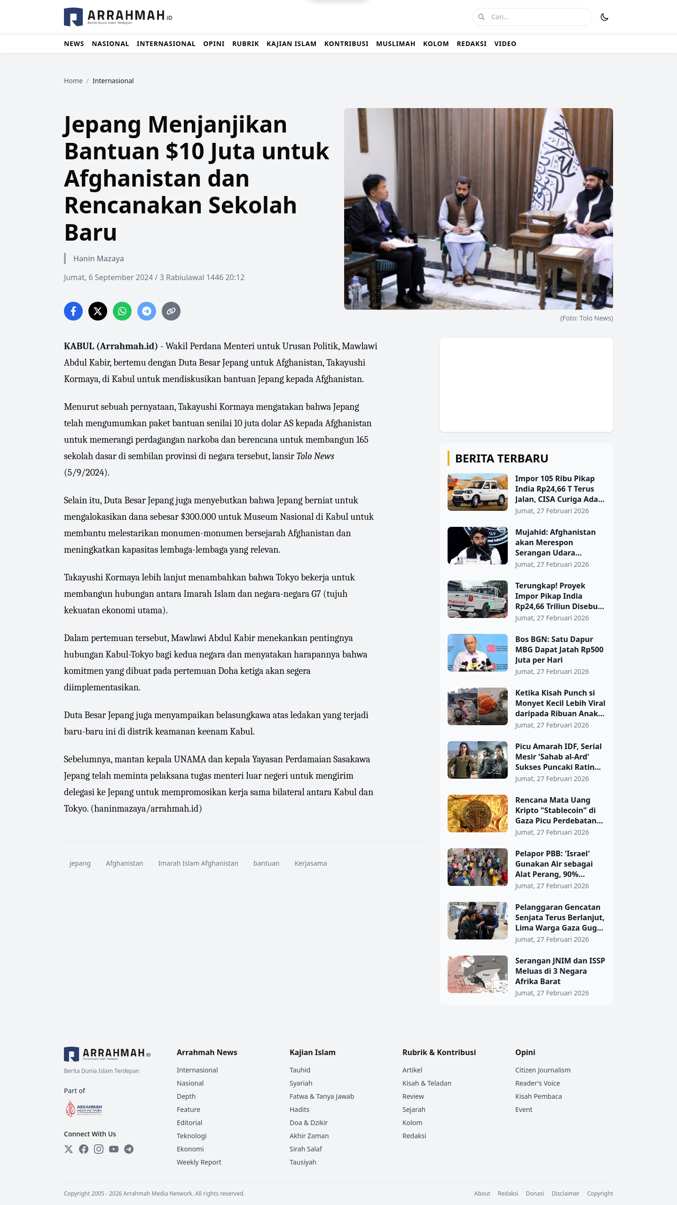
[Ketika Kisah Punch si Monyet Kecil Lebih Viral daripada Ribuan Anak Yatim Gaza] (527, 709)
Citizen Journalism (543, 1069)
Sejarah (413, 1109)
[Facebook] (83, 1149)
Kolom (412, 1122)
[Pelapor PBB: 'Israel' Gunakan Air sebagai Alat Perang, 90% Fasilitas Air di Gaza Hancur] (527, 869)
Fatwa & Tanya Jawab (322, 1096)
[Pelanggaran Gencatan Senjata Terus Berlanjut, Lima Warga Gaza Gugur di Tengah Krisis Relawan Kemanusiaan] (527, 923)
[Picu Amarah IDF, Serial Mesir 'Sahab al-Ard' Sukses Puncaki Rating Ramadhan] (527, 762)
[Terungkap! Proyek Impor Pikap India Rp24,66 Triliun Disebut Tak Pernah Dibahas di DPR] (527, 601)
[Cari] (481, 17)
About (482, 1193)
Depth (186, 1096)
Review (413, 1096)
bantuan (266, 863)
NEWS (74, 43)
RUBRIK (245, 43)
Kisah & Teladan (426, 1083)
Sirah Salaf (306, 1148)
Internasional (197, 1069)
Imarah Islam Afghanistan (198, 863)
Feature (188, 1109)
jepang (80, 863)
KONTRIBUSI (346, 43)
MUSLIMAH (396, 43)
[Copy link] (171, 311)
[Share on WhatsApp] (122, 311)
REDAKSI (472, 43)
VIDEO (506, 43)
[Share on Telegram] (146, 311)
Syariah (301, 1083)
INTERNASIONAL (166, 43)
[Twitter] (68, 1149)
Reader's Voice (537, 1083)
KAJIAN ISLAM (292, 43)
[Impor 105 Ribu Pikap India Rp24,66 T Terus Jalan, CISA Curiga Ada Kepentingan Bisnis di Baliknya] (527, 494)
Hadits (299, 1109)
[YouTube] (113, 1149)
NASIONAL (110, 43)
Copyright (600, 1193)
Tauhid (300, 1069)
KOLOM (436, 43)
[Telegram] (129, 1149)
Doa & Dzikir (309, 1122)
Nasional (190, 1083)
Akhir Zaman (309, 1135)
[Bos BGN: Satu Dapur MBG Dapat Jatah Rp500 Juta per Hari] (527, 655)
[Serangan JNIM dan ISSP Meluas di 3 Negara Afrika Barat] (527, 976)
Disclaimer (565, 1193)
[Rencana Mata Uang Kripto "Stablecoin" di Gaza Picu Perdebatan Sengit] (527, 816)
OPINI (214, 43)
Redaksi (414, 1135)
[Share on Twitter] (97, 311)
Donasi (535, 1193)
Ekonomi (190, 1148)
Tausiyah (303, 1162)
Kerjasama (310, 863)
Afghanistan (124, 863)
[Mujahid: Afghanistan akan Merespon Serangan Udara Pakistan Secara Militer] (527, 548)
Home (73, 80)
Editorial (189, 1122)
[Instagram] (98, 1149)
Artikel (412, 1069)
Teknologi (192, 1135)
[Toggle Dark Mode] (604, 16)
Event (524, 1109)
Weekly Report (199, 1162)
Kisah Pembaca (538, 1096)
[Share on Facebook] (73, 311)
